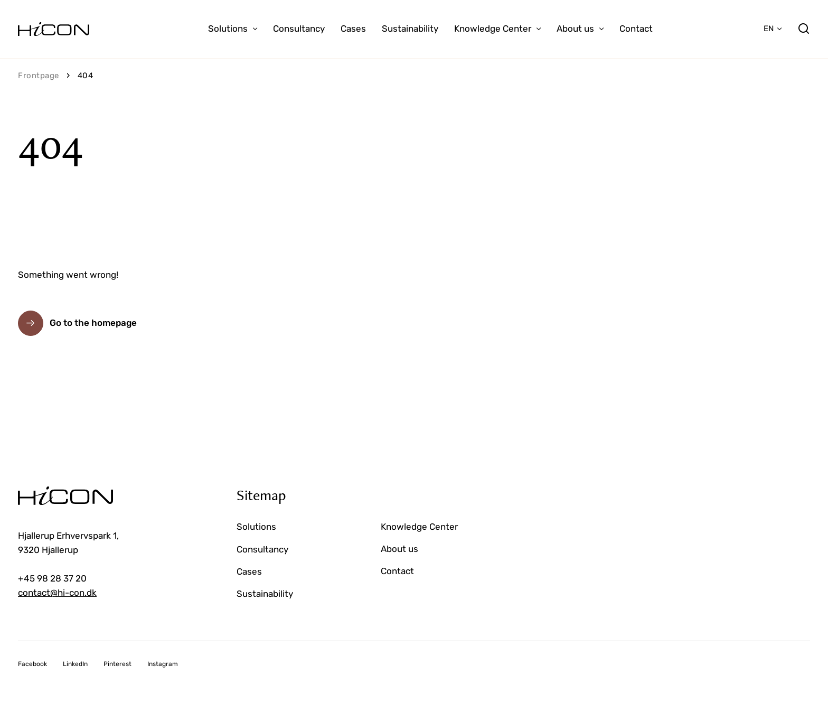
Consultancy (299, 28)
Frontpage (38, 75)
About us (575, 28)
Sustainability (410, 28)
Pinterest (117, 664)
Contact (636, 28)
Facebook (32, 664)
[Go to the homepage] (53, 29)
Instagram (162, 664)
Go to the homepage (93, 322)
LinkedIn (75, 664)
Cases (353, 28)
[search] (803, 29)
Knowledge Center (492, 28)
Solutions (228, 28)
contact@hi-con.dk (57, 592)
